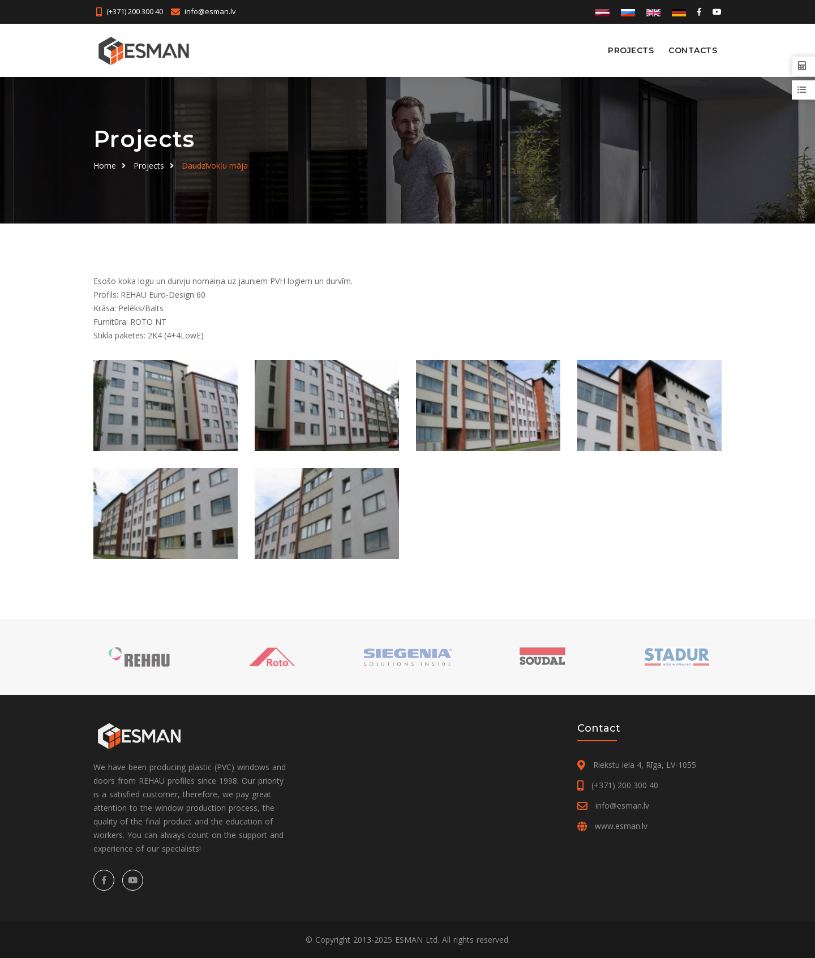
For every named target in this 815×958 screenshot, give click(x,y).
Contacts (692, 50)
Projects (631, 50)
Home (104, 165)
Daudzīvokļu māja (215, 165)
